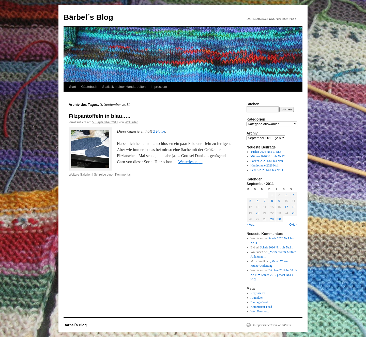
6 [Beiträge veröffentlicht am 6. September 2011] (257, 201)
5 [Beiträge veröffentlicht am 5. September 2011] (250, 201)
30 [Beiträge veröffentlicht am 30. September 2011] (279, 219)
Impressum (159, 87)
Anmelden (257, 297)
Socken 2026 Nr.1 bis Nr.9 (267, 161)
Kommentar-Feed (261, 307)
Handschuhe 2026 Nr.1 (265, 165)
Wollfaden (131, 122)
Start (72, 87)
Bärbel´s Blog (88, 17)
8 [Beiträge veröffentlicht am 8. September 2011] (272, 201)
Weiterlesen (190, 162)
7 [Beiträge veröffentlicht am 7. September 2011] (265, 201)
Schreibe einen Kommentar (112, 174)
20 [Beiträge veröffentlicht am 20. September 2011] (257, 213)
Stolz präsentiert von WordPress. (272, 325)
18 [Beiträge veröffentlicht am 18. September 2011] (293, 207)
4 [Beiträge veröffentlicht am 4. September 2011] (294, 195)
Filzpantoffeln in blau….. (99, 116)
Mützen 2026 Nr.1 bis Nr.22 (268, 156)
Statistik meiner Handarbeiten (124, 87)
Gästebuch (89, 87)
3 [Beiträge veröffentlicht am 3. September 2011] (286, 195)
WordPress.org (259, 311)
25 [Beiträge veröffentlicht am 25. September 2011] (293, 213)
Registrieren (258, 293)
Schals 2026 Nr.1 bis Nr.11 (267, 170)
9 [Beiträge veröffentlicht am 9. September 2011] (279, 201)
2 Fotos (159, 131)
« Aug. (251, 224)
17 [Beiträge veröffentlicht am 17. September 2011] (286, 207)
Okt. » (293, 224)
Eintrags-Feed (259, 302)
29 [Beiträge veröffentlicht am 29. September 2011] (271, 219)
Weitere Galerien (80, 174)
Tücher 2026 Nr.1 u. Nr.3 (266, 152)
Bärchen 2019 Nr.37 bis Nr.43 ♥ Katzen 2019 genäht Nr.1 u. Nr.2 (274, 274)
